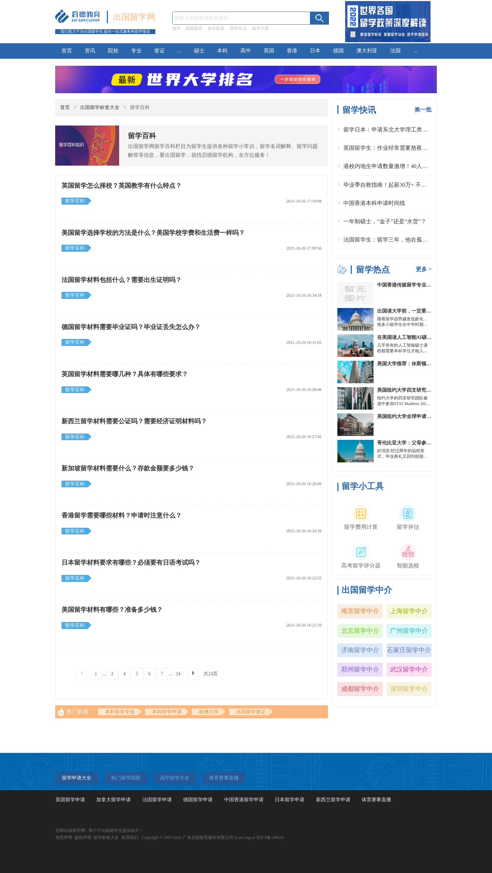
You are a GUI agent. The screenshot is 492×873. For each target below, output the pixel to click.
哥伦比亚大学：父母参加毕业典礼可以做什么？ (428, 442)
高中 (245, 50)
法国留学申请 (157, 799)
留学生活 (238, 28)
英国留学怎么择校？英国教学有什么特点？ (122, 185)
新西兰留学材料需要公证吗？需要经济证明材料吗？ (134, 421)
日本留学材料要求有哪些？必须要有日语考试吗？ (131, 562)
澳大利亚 (366, 50)
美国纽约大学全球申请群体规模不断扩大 (421, 416)
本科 (222, 50)
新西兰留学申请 (333, 799)
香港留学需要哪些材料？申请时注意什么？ (122, 515)
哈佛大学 (209, 711)
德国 (338, 50)
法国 (395, 50)
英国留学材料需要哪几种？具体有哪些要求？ (125, 374)
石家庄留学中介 (409, 650)
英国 (269, 50)
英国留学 (194, 28)
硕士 (199, 50)
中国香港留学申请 (244, 799)
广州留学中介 (409, 630)
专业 (136, 50)
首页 (67, 50)
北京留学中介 (360, 630)
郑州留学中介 (360, 669)
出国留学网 (134, 16)
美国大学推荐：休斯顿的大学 (409, 363)
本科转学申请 (167, 711)
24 (178, 673)
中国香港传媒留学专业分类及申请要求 (419, 285)
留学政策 (216, 28)
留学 (176, 28)
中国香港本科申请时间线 (374, 203)
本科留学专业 (120, 711)
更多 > (424, 269)
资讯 (90, 50)
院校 (113, 50)
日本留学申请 (289, 799)
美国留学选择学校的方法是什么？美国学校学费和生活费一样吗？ (153, 232)
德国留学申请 (198, 799)
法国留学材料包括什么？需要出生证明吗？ (122, 279)
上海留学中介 (409, 611)
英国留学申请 (70, 799)
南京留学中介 (360, 611)
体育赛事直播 (376, 799)
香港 (292, 50)
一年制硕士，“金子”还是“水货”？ (384, 221)
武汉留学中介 (409, 669)
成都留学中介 (360, 688)
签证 (159, 50)
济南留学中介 (360, 650)
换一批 (423, 110)
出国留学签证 (251, 711)
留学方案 (260, 28)
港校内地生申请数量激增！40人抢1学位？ (395, 166)
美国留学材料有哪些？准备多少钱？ (112, 609)
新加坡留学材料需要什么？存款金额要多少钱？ (128, 468)
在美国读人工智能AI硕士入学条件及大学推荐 (426, 337)
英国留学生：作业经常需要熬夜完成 (388, 148)
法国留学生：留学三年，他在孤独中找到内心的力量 (408, 240)
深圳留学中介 (409, 688)
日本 (315, 50)
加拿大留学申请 (113, 799)
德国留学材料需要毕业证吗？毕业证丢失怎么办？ (131, 326)
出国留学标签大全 (99, 107)
